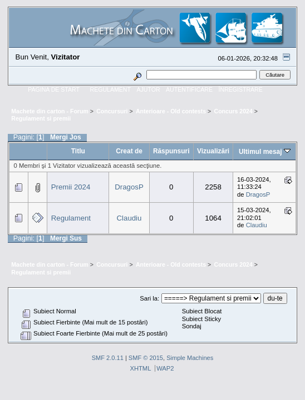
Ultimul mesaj (265, 152)
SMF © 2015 (146, 357)
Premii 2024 (71, 187)
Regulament (71, 218)
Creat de (129, 151)
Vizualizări (213, 151)
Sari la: (149, 298)
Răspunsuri (171, 151)
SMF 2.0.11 (108, 357)
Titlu (78, 151)
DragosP (129, 187)
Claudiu (129, 218)
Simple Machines (189, 357)
